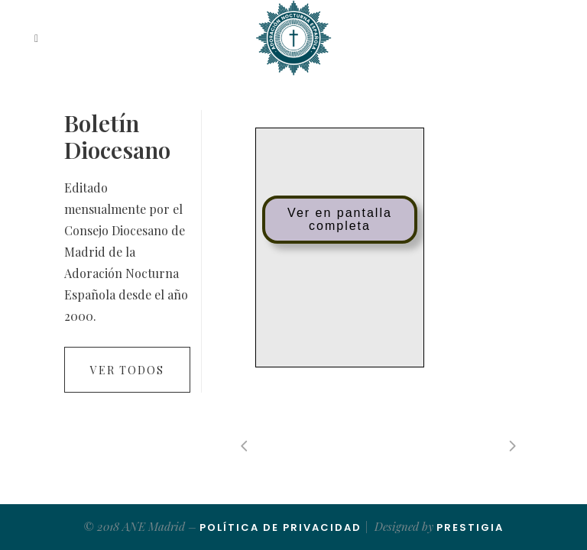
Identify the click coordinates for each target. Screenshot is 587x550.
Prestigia (470, 527)
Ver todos (127, 370)
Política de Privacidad (280, 527)
